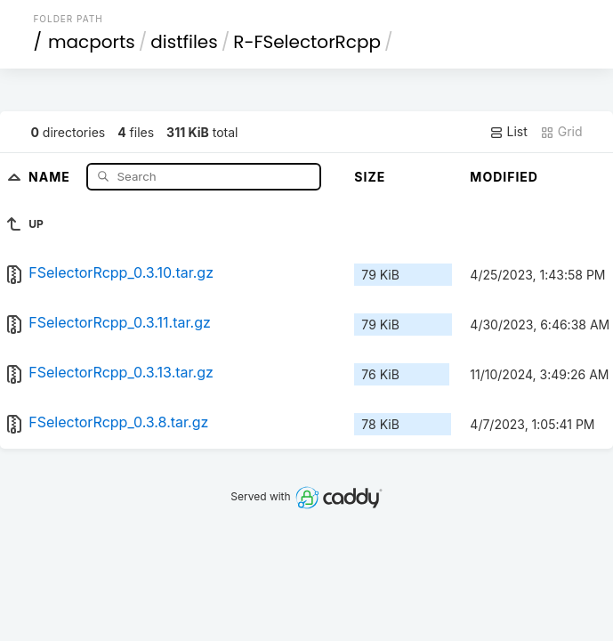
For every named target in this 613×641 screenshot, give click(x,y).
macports (91, 41)
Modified (504, 176)
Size (369, 176)
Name (51, 175)
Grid (561, 132)
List (508, 132)
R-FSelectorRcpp (307, 41)
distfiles (183, 41)
